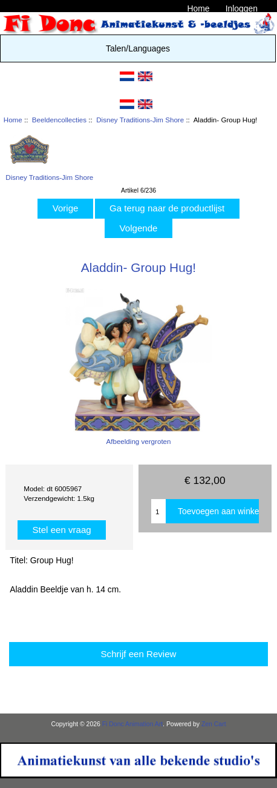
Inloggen (242, 8)
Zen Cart (213, 724)
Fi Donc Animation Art (132, 724)
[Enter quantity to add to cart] (158, 511)
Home (198, 8)
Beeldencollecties (59, 120)
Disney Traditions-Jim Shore (140, 120)
